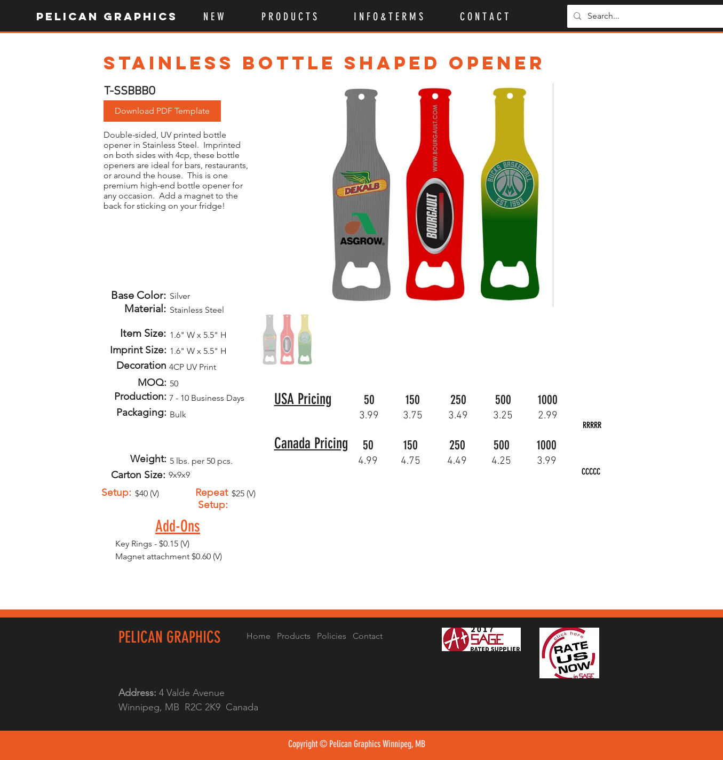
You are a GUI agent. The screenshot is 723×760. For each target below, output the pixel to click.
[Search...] (646, 16)
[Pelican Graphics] (107, 16)
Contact (368, 636)
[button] (299, 16)
